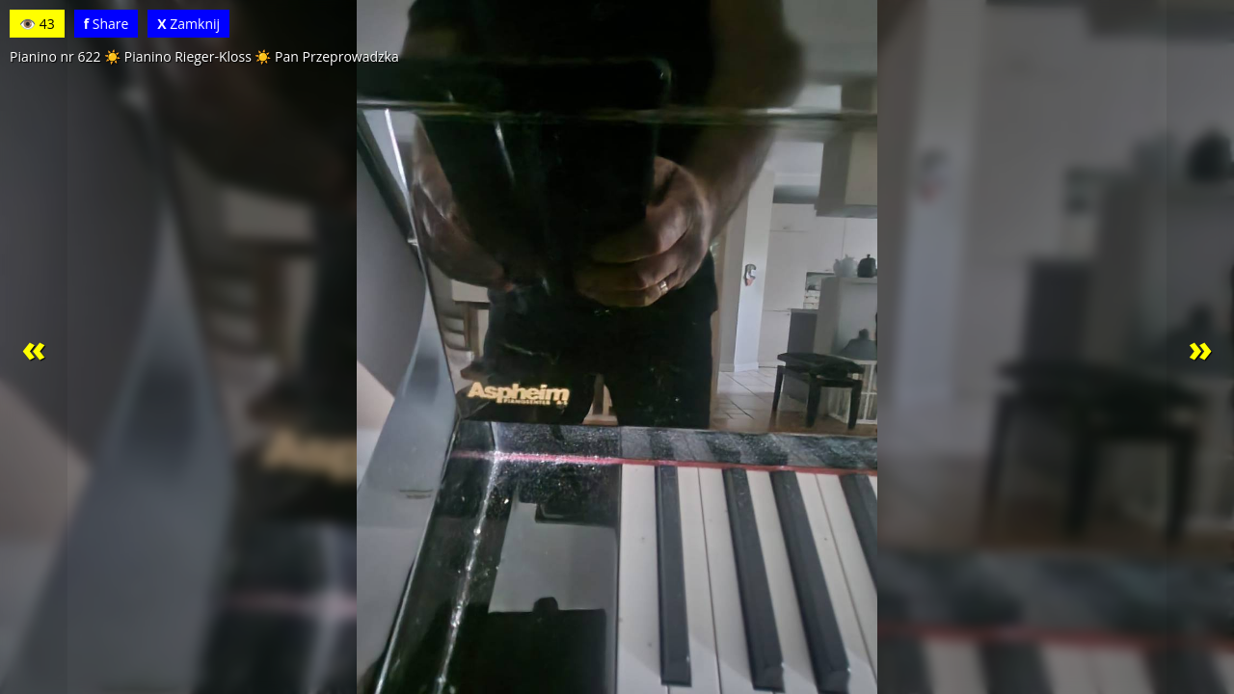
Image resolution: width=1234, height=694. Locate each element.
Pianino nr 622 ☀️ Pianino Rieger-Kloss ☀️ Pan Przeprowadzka (204, 56)
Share (106, 23)
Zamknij (188, 23)
